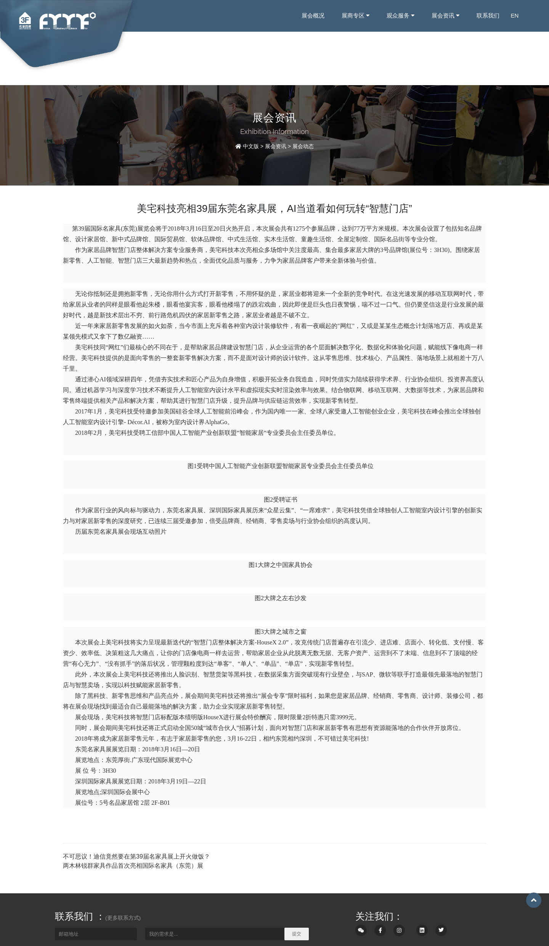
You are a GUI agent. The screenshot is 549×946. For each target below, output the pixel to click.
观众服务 (400, 15)
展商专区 (355, 15)
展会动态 (303, 146)
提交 (296, 933)
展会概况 (312, 15)
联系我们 (488, 15)
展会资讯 (445, 15)
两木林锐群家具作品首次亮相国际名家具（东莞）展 (133, 865)
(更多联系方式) (123, 918)
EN (515, 15)
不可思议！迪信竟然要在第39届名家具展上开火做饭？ (136, 856)
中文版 (251, 146)
